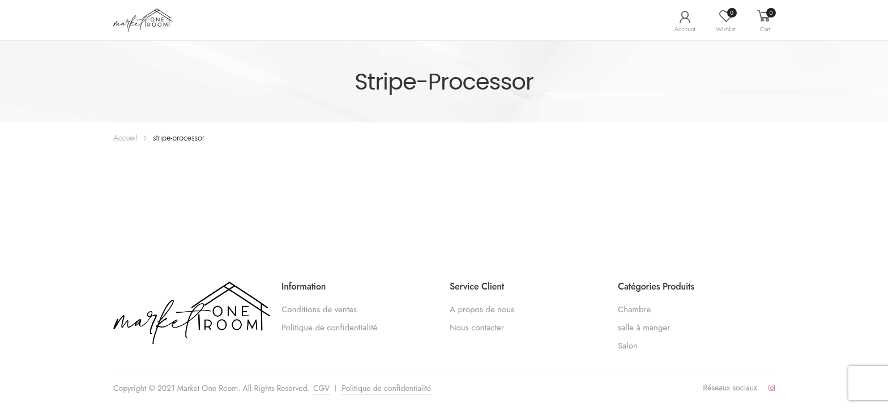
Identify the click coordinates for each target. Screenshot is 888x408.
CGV (321, 388)
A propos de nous (482, 309)
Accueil (125, 137)
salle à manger (644, 327)
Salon (628, 345)
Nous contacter (477, 327)
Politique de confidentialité (329, 327)
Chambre (634, 309)
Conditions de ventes (319, 309)
